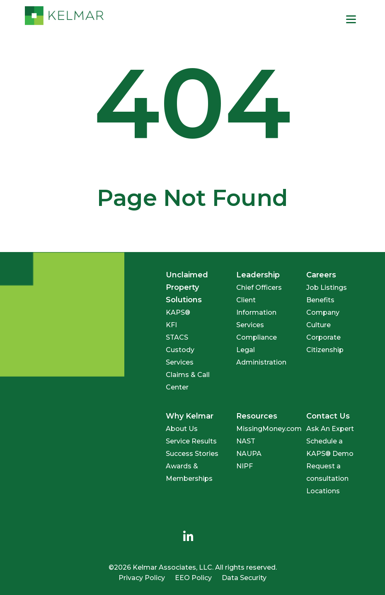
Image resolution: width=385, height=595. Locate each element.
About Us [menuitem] (182, 429)
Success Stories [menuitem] (192, 454)
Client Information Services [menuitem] (256, 312)
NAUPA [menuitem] (249, 454)
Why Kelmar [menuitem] (189, 416)
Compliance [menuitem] (256, 337)
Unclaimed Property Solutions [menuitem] (187, 287)
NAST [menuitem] (245, 441)
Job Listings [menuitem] (326, 287)
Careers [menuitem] (321, 274)
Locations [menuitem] (323, 491)
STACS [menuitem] (177, 337)
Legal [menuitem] (245, 350)
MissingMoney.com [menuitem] (269, 429)
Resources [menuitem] (256, 416)
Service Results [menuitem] (191, 441)
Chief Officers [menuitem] (259, 287)
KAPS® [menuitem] (178, 312)
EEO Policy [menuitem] (193, 578)
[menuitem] (188, 537)
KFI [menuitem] (171, 325)
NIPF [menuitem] (244, 466)
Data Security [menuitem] (244, 578)
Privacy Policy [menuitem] (142, 578)
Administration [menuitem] (261, 362)
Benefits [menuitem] (320, 300)
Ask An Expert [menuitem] (330, 429)
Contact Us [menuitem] (328, 416)
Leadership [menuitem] (258, 274)
